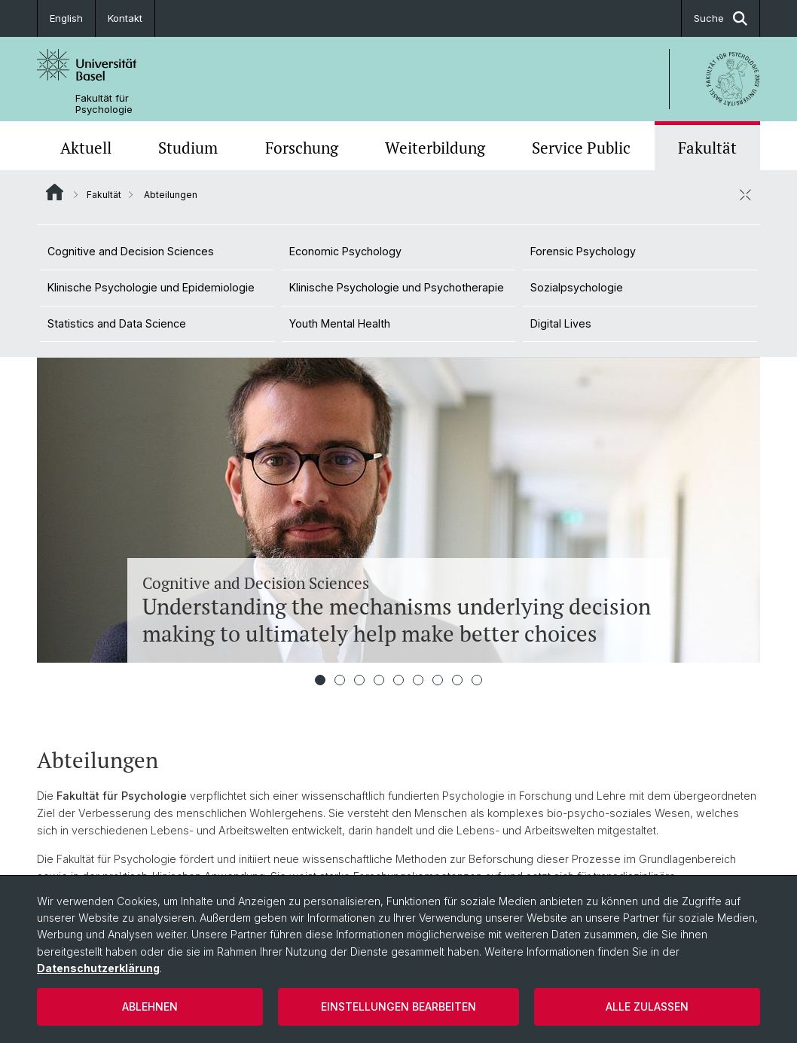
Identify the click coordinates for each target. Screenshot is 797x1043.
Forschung (301, 147)
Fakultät (707, 147)
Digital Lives (560, 323)
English (66, 18)
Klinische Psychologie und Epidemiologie (151, 287)
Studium (188, 147)
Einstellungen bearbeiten (398, 1006)
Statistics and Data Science (116, 323)
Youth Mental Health (339, 323)
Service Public (581, 147)
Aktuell (85, 147)
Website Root (54, 192)
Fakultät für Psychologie (104, 104)
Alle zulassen (647, 1006)
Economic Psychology (345, 251)
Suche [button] (720, 18)
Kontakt (125, 18)
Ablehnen (150, 1006)
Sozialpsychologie (576, 287)
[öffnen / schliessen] (745, 194)
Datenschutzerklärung (98, 968)
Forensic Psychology (583, 251)
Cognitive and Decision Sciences (130, 251)
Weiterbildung (435, 147)
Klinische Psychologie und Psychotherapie (396, 287)
